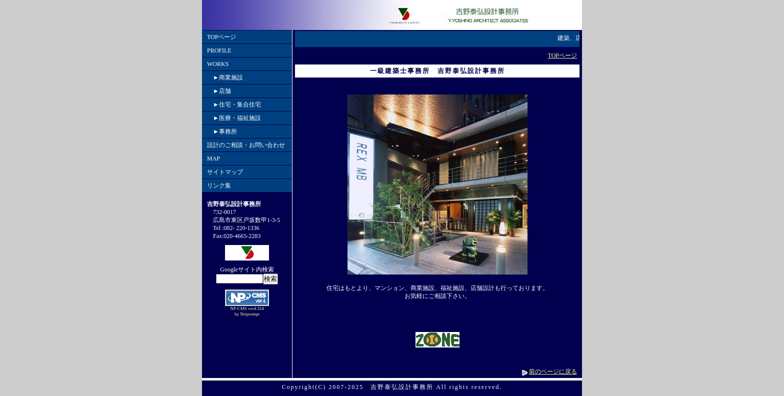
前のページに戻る (553, 371)
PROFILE (219, 50)
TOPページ (221, 37)
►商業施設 (225, 77)
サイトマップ (225, 172)
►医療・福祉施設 (234, 118)
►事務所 (222, 131)
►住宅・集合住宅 (234, 104)
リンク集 (219, 185)
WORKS (217, 64)
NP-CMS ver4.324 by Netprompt (247, 311)
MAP (213, 158)
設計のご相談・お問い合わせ (246, 145)
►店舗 (219, 91)
